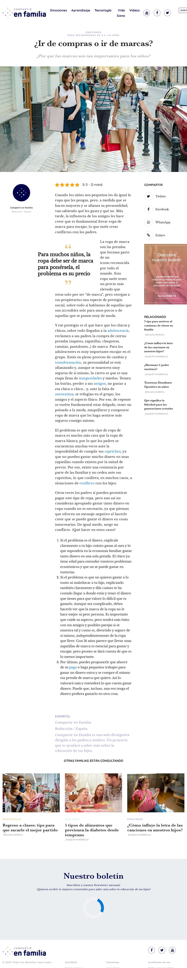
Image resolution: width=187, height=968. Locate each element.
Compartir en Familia (21, 207)
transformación (68, 362)
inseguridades (90, 378)
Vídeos (134, 10)
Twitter (155, 196)
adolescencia (118, 331)
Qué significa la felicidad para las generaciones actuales (158, 404)
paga (73, 667)
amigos (100, 384)
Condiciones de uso (159, 962)
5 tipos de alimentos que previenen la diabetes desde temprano (92, 830)
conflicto (87, 483)
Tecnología (103, 10)
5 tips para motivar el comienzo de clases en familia (158, 325)
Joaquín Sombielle (156, 356)
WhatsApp (157, 222)
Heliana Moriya (154, 335)
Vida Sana (121, 13)
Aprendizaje (80, 10)
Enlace (154, 235)
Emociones (58, 10)
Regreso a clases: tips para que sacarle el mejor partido (30, 827)
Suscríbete (71, 962)
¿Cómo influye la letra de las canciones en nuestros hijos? (158, 347)
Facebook (156, 209)
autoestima (64, 394)
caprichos (113, 451)
